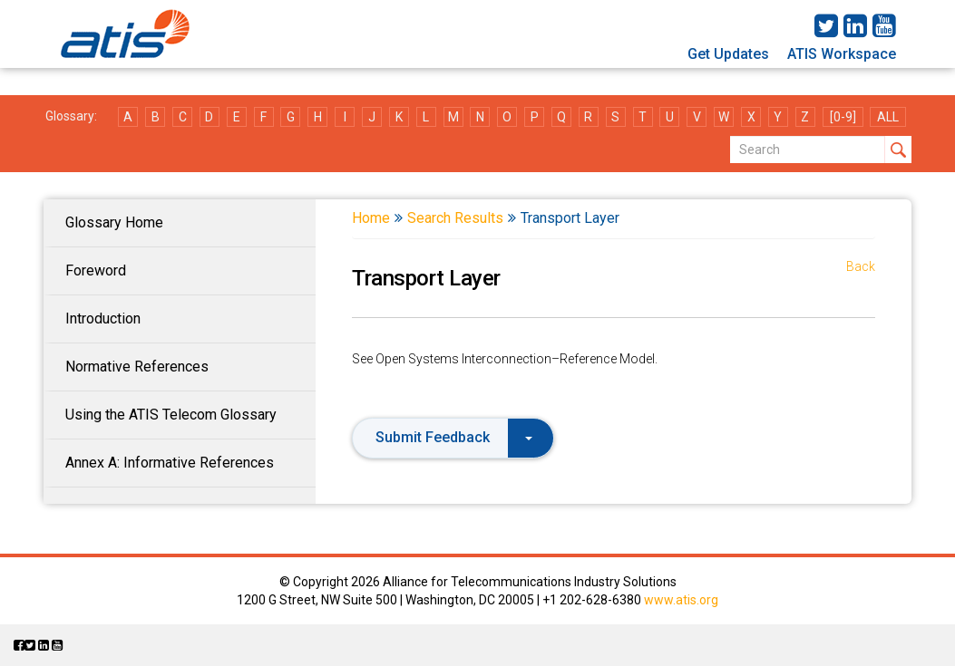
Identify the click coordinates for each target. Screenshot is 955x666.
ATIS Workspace (841, 54)
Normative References (137, 366)
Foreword (95, 270)
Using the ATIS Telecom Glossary (171, 414)
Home (371, 218)
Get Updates (728, 54)
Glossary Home (114, 222)
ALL (888, 117)
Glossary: (71, 116)
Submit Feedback (453, 437)
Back (860, 266)
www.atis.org (681, 600)
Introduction (103, 318)
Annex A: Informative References (169, 462)
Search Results (455, 218)
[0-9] (843, 117)
